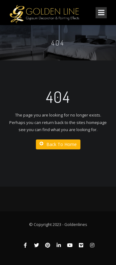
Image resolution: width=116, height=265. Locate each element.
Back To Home (58, 144)
